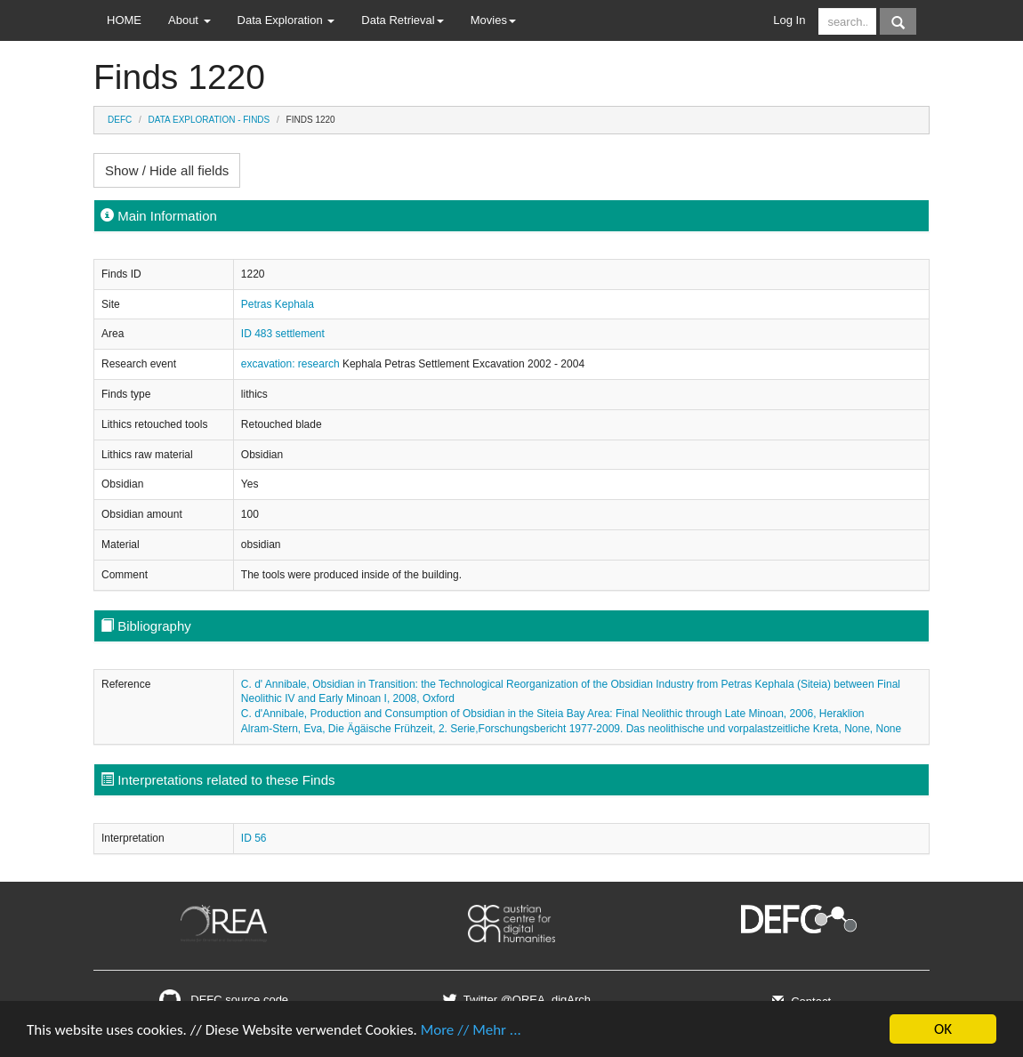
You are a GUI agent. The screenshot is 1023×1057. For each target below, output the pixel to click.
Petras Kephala (277, 304)
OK (943, 1029)
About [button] (189, 20)
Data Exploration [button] (286, 20)
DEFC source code (223, 999)
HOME (124, 20)
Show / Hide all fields (167, 170)
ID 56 (254, 838)
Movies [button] (493, 20)
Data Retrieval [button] (402, 20)
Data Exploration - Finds (209, 120)
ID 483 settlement (283, 333)
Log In (789, 20)
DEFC (120, 120)
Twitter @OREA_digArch (515, 999)
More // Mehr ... (471, 1030)
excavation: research (291, 364)
